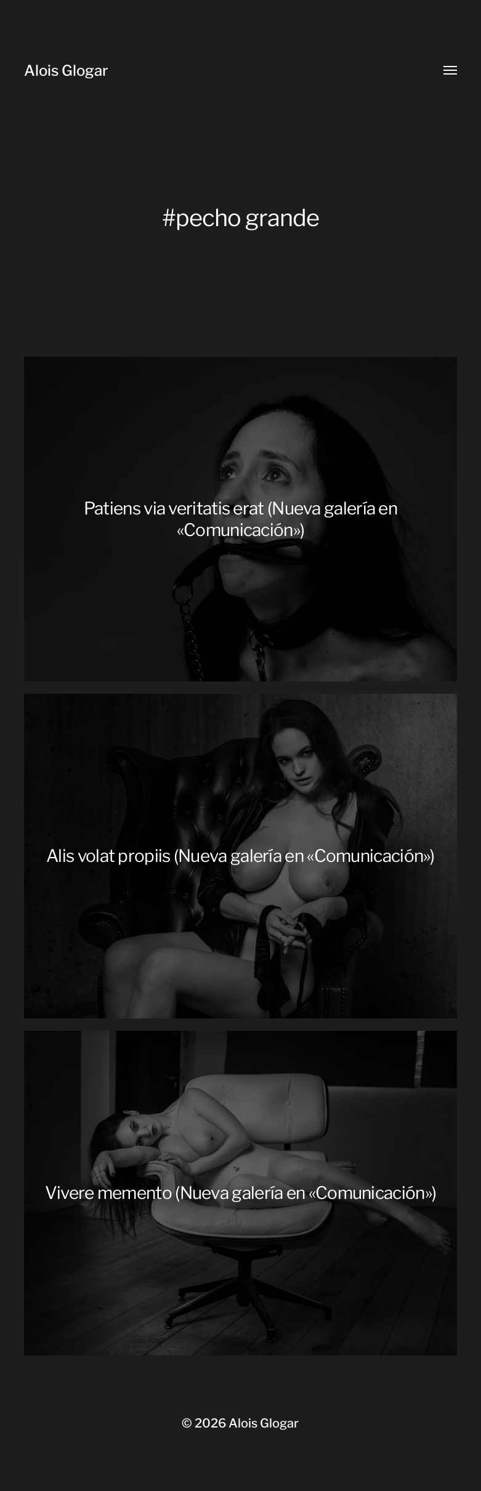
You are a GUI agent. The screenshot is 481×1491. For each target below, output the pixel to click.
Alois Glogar (66, 70)
